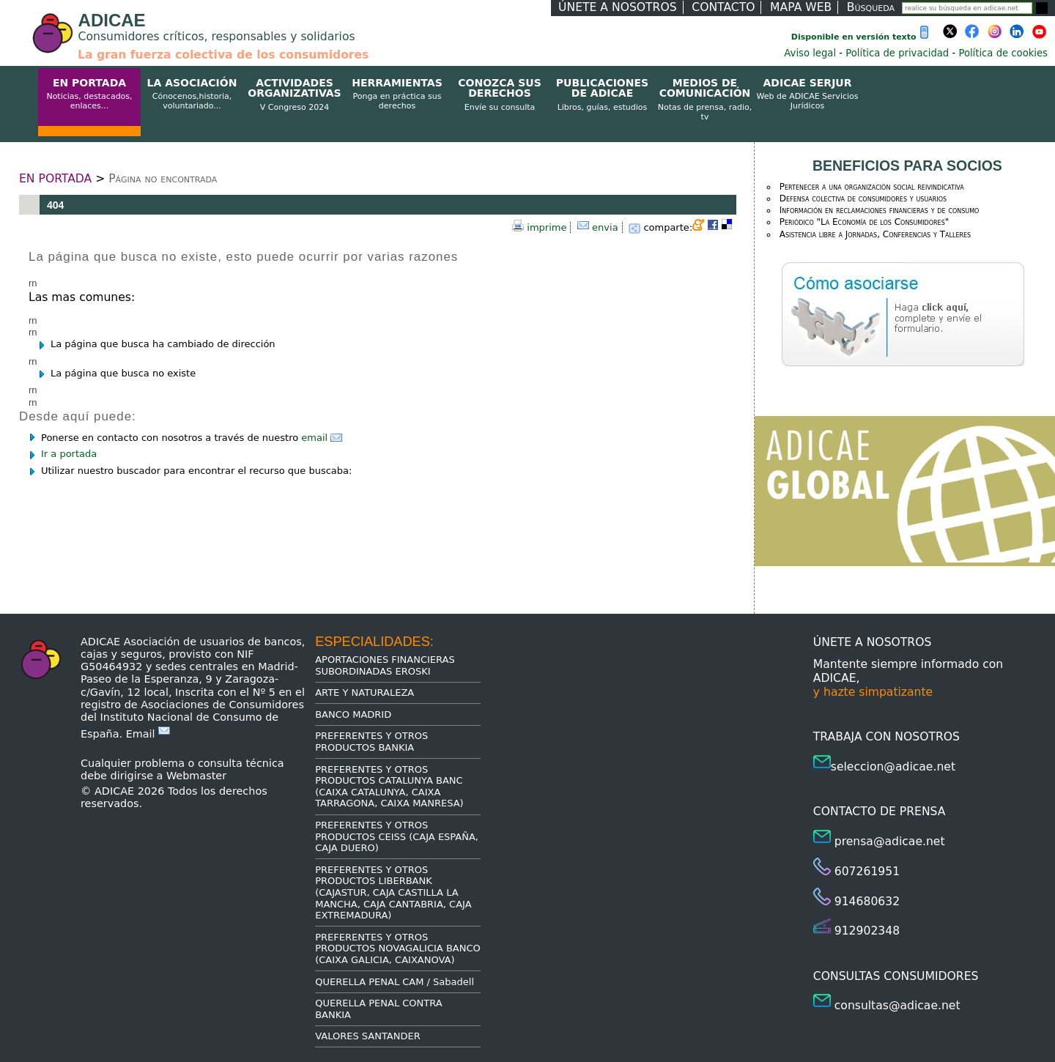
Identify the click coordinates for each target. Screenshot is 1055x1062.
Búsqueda (871, 7)
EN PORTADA (89, 94)
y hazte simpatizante (873, 692)
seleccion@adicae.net (893, 766)
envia (605, 227)
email (321, 437)
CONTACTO (723, 7)
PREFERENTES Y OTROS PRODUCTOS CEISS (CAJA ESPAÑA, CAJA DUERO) (396, 836)
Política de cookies (1003, 53)
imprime (546, 227)
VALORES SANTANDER (368, 1036)
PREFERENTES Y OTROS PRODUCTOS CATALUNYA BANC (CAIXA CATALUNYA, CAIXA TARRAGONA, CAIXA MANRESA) (389, 786)
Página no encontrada (162, 178)
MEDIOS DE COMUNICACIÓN (705, 100)
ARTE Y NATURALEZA (364, 692)
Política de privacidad (897, 53)
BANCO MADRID (353, 714)
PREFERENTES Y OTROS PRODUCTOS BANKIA (371, 741)
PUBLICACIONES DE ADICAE (602, 95)
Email (148, 734)
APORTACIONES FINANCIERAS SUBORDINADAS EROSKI (385, 665)
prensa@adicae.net (889, 841)
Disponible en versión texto (863, 37)
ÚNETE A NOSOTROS (617, 7)
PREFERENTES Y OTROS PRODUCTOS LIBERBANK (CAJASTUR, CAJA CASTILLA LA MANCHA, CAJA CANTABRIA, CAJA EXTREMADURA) (393, 892)
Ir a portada (69, 453)
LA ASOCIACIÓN (192, 94)
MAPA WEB (801, 7)
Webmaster (196, 775)
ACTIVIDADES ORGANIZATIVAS (294, 95)
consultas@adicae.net (897, 1005)
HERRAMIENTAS (397, 94)
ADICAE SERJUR (807, 94)
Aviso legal (810, 53)
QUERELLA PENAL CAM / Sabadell (394, 981)
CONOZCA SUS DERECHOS (499, 95)
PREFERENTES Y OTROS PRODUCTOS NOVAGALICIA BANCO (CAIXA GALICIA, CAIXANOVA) (398, 948)
